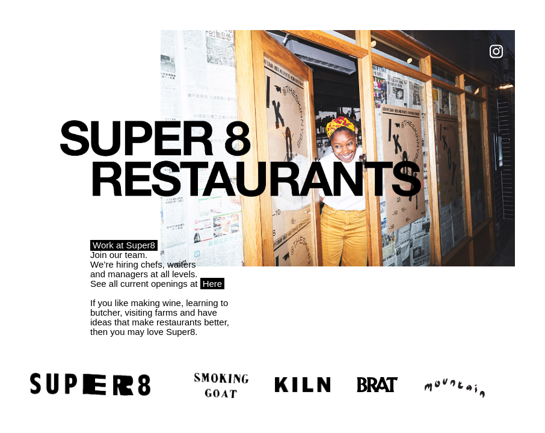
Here (213, 283)
